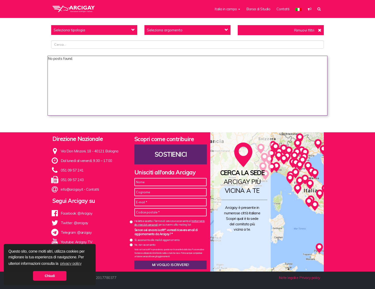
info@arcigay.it (72, 189)
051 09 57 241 (72, 170)
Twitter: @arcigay (74, 223)
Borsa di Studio (258, 9)
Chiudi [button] (50, 276)
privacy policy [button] (71, 263)
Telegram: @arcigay (76, 232)
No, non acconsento (144, 244)
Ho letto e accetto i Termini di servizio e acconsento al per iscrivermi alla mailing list (169, 222)
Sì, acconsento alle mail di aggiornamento (157, 240)
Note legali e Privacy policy (299, 277)
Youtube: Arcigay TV (76, 242)
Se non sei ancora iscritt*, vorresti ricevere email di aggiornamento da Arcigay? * (166, 232)
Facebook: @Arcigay (77, 213)
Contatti (282, 9)
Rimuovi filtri (304, 30)
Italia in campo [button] (227, 9)
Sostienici (170, 154)
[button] (298, 9)
